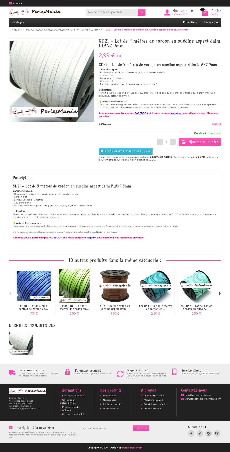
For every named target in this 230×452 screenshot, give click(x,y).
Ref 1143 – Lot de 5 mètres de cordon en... (155, 307)
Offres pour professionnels (67, 401)
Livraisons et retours (73, 395)
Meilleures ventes (112, 404)
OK (141, 12)
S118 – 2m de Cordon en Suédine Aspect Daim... (115, 307)
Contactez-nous (152, 408)
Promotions (190, 22)
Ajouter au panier (200, 141)
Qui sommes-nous (154, 395)
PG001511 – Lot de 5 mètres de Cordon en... (74, 307)
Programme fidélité (73, 414)
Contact (15, 3)
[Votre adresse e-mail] (107, 428)
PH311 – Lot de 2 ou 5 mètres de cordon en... (33, 307)
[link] (191, 433)
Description (22, 177)
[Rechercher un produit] (111, 12)
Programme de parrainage (69, 408)
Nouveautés (211, 22)
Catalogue (18, 22)
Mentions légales (153, 399)
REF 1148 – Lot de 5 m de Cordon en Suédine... (196, 307)
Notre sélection (111, 408)
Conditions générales (155, 404)
